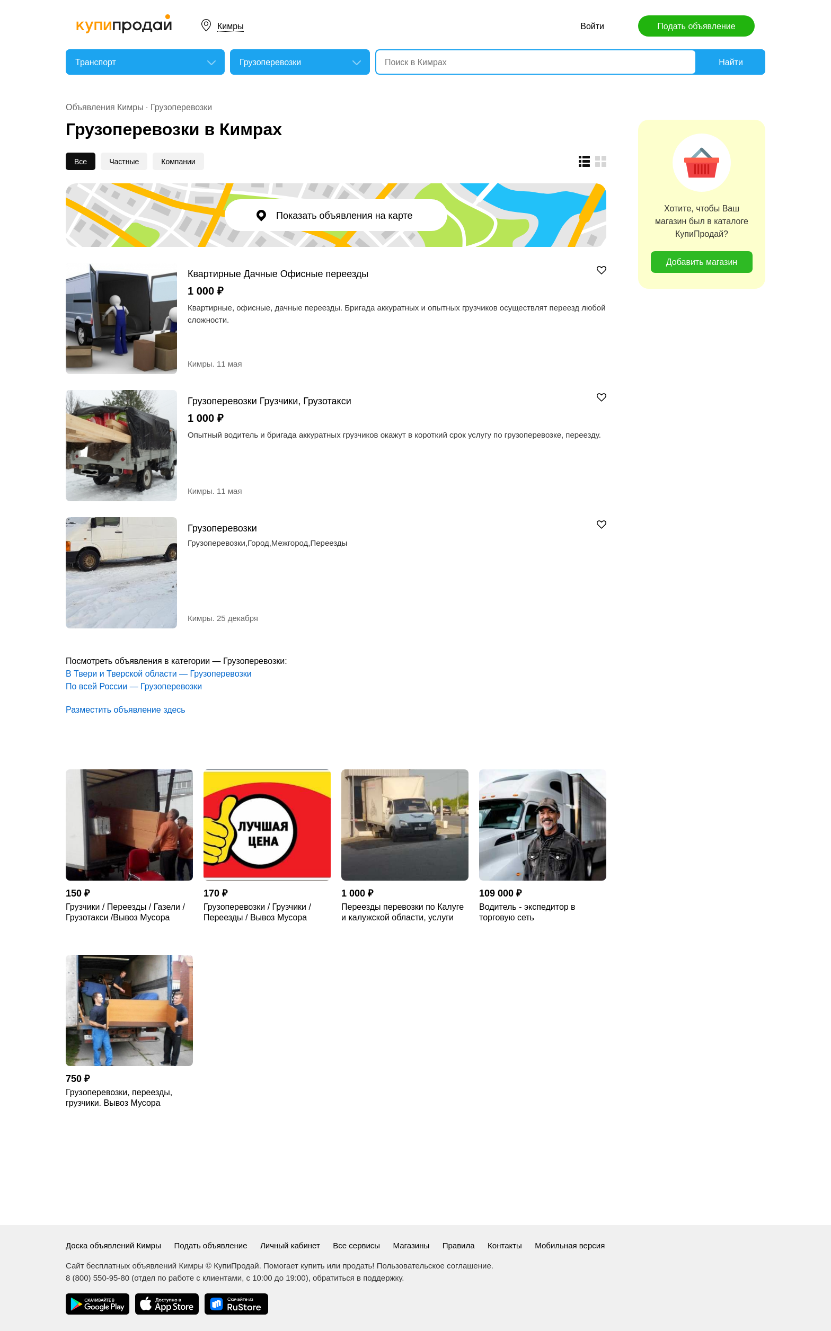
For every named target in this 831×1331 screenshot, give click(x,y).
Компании (178, 161)
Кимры (230, 26)
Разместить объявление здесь (125, 709)
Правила (459, 1245)
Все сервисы (356, 1245)
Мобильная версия (570, 1245)
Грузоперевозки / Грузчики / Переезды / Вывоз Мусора (257, 912)
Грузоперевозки (181, 107)
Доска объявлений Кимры (113, 1245)
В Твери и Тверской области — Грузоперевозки (159, 673)
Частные (124, 161)
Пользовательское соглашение (434, 1265)
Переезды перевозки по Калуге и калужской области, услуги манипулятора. (402, 912)
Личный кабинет (290, 1245)
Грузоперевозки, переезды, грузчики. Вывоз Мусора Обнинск (119, 1098)
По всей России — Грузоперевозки (134, 686)
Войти (592, 26)
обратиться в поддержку (357, 1277)
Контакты (505, 1245)
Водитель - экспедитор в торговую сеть (527, 912)
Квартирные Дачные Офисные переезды (278, 274)
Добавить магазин (701, 262)
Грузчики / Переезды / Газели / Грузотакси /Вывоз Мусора (125, 912)
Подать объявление (696, 26)
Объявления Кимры (105, 107)
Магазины (411, 1245)
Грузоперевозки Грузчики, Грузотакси (269, 401)
